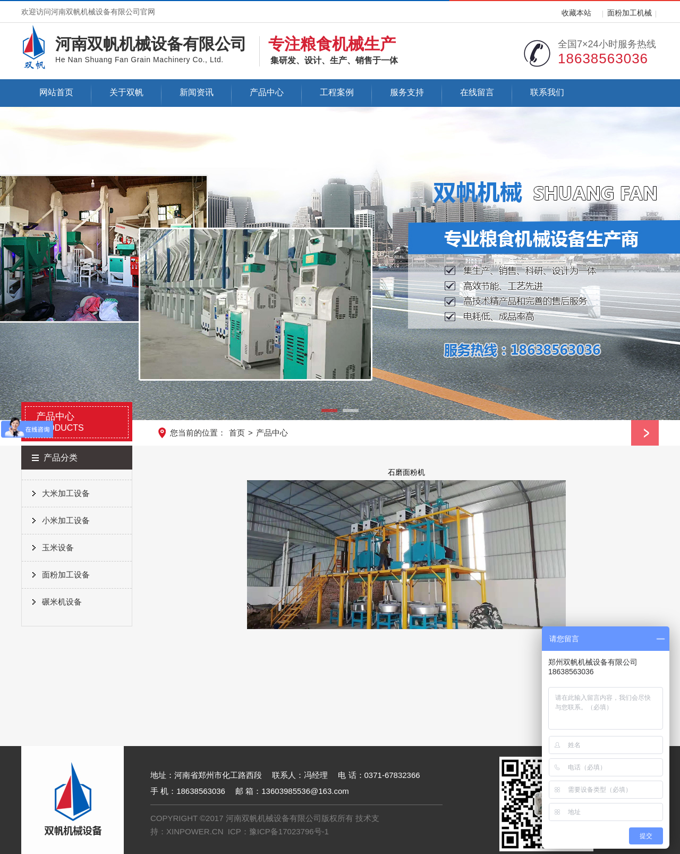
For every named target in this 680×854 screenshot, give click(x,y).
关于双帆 (126, 92)
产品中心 (267, 92)
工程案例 (337, 92)
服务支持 (407, 92)
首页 (237, 432)
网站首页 (56, 92)
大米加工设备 (66, 493)
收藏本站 (576, 13)
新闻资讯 (197, 92)
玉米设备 (58, 547)
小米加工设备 (66, 520)
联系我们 (547, 92)
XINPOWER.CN (195, 831)
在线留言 (477, 92)
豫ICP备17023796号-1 (289, 831)
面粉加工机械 (629, 13)
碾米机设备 (62, 601)
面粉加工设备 (66, 574)
